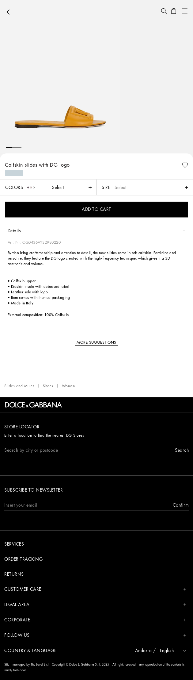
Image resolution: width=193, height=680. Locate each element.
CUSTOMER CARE (95, 589)
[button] (164, 11)
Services (14, 544)
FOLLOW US (95, 635)
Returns (14, 574)
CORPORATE (95, 620)
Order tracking (23, 559)
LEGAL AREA (95, 604)
